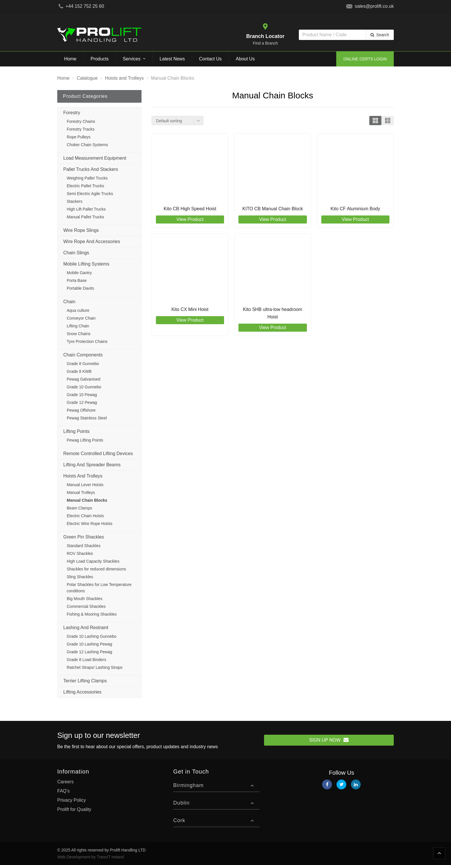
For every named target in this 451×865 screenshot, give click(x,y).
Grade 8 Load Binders (86, 659)
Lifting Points (76, 431)
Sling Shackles (80, 576)
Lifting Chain (78, 326)
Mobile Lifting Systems (86, 263)
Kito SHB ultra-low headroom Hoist (272, 313)
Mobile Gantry (79, 272)
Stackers (74, 201)
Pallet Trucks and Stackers (90, 169)
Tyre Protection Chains (87, 341)
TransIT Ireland (110, 857)
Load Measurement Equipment (94, 158)
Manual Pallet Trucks (85, 217)
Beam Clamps (79, 508)
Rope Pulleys (79, 137)
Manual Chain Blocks (87, 500)
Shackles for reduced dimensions (96, 569)
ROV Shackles (80, 553)
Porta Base (77, 280)
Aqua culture (78, 310)
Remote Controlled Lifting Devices (98, 453)
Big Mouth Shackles (84, 598)
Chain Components (83, 354)
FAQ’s (63, 790)
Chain (69, 301)
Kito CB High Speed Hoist (190, 208)
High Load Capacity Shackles (93, 561)
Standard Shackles (84, 545)
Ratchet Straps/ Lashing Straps (95, 667)
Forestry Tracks (80, 129)
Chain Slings (76, 252)
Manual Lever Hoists (85, 484)
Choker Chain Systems (87, 144)
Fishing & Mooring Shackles (92, 614)
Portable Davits (80, 288)
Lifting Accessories (82, 692)
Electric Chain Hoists (85, 515)
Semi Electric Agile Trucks (90, 193)
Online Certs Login (365, 59)
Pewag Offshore (81, 410)
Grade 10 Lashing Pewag (89, 644)
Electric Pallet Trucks (85, 186)
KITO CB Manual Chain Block (272, 208)
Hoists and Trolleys (82, 475)
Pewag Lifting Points (85, 440)
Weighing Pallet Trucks (87, 178)
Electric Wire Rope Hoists (89, 523)
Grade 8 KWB (79, 371)
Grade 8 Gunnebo (83, 363)
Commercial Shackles (86, 606)
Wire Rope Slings (81, 230)
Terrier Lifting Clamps (85, 680)
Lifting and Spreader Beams (92, 464)
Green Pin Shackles (83, 536)
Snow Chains (79, 333)
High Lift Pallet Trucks (86, 209)
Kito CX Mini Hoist (190, 309)
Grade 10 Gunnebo (84, 387)
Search (382, 35)
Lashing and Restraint (85, 627)
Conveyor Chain (81, 318)
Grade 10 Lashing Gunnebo (91, 636)
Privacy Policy (71, 800)
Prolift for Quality (74, 809)
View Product (189, 219)
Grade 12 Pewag (82, 402)
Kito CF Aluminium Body (355, 208)
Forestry (71, 112)
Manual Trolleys (81, 492)
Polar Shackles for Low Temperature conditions (99, 587)
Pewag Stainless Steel (87, 418)
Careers (65, 781)
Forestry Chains (81, 121)
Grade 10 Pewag (82, 394)
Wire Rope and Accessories (91, 241)
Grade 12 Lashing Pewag (89, 652)
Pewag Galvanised (83, 379)
